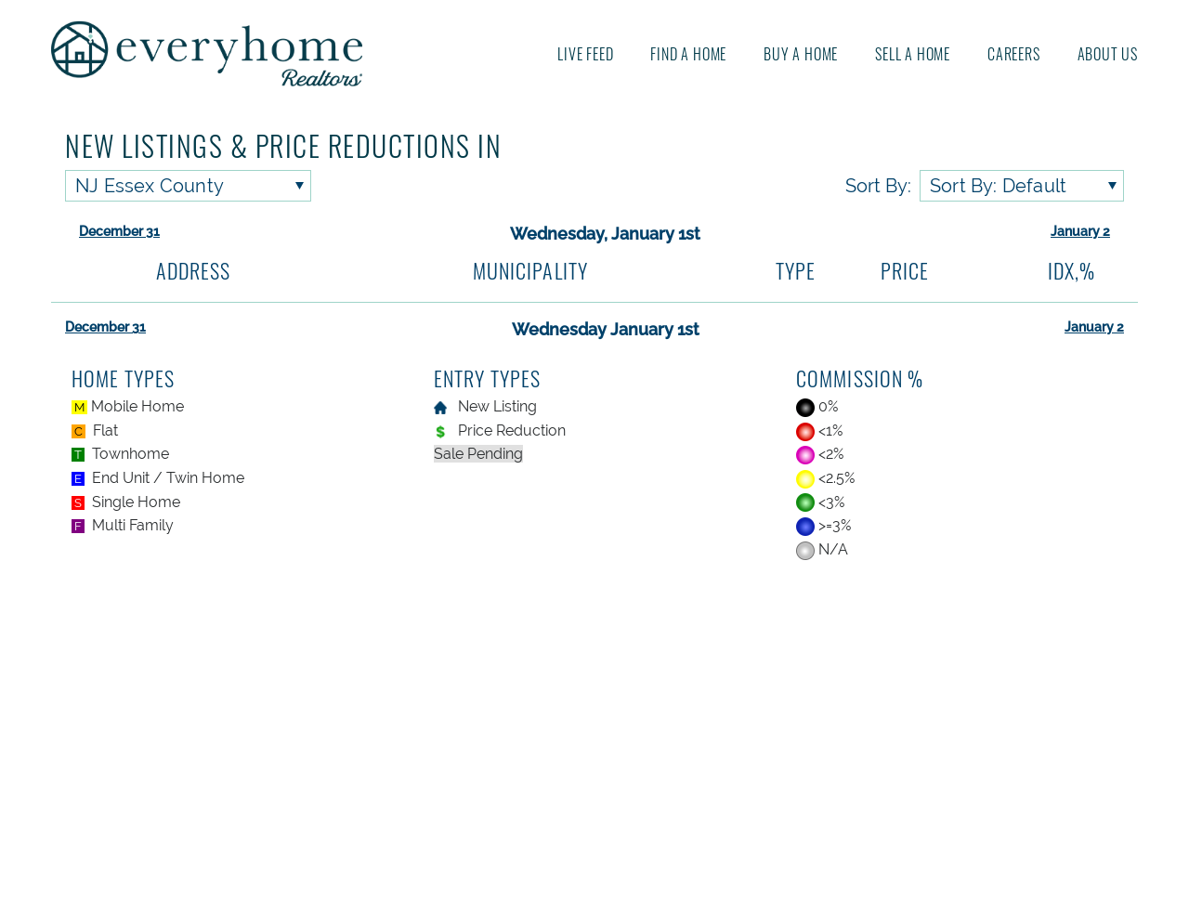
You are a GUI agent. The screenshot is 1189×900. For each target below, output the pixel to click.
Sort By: (878, 186)
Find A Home (688, 54)
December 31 (119, 231)
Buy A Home (801, 54)
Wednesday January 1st (605, 329)
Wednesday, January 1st (605, 233)
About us (1108, 54)
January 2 (1080, 231)
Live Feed (585, 54)
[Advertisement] (595, 733)
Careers (1013, 54)
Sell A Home (912, 54)
